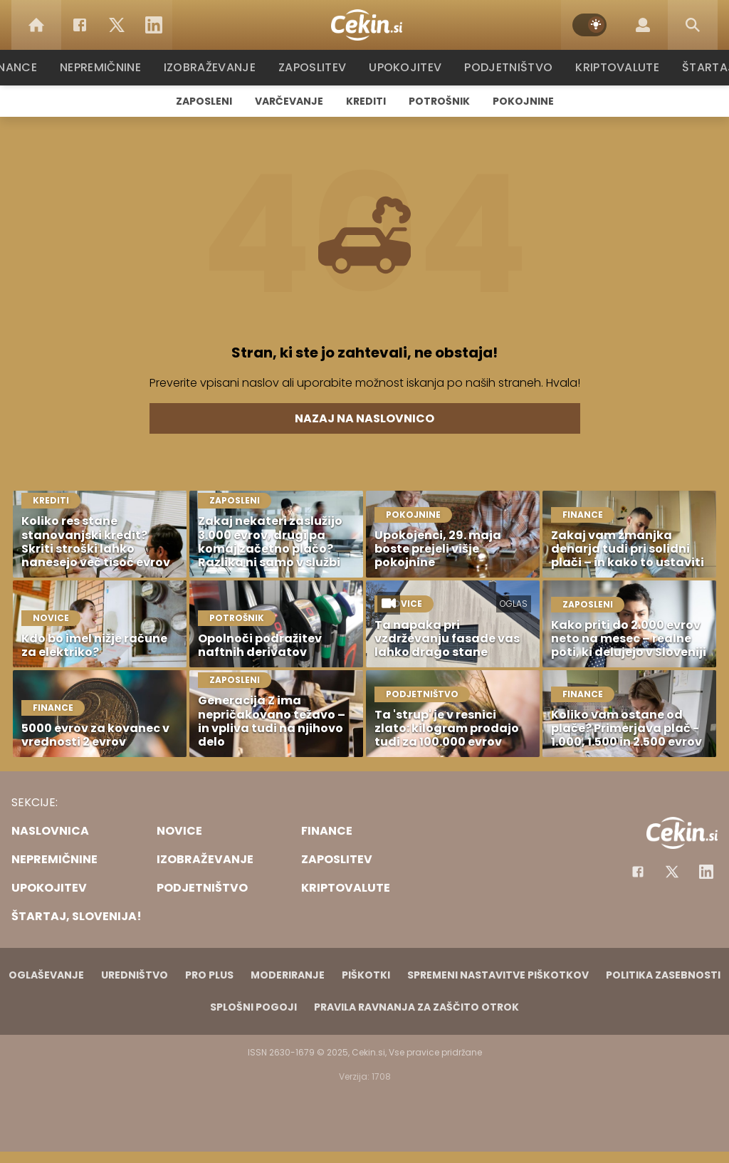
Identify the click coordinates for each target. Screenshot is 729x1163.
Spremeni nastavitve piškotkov (498, 975)
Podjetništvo (508, 67)
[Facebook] (79, 25)
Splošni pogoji (253, 1007)
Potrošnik (439, 101)
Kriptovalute (615, 67)
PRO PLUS (209, 975)
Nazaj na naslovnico (364, 418)
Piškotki (366, 975)
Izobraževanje (216, 67)
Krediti (366, 101)
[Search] (693, 25)
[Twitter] (116, 25)
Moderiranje (288, 975)
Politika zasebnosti (663, 975)
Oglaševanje (46, 975)
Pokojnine (523, 101)
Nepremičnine (108, 67)
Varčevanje (289, 101)
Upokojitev (408, 67)
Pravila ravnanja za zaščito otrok (416, 1007)
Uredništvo (134, 975)
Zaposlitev (316, 67)
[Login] (643, 25)
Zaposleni (204, 101)
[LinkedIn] (153, 25)
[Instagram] (706, 871)
